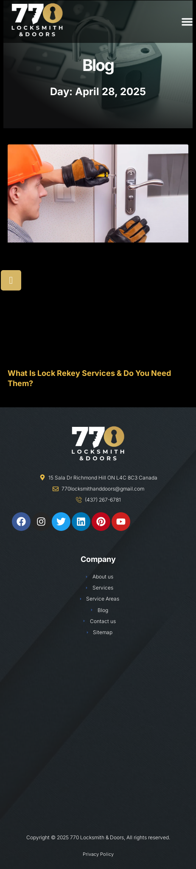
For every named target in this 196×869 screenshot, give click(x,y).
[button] (187, 22)
